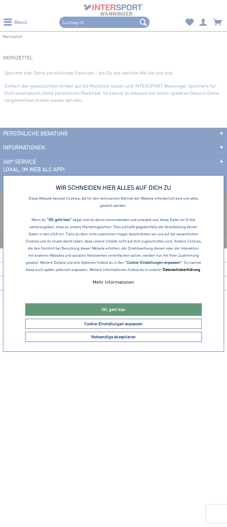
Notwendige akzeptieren (113, 336)
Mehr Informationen (113, 282)
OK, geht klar (113, 309)
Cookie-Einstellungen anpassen (113, 323)
